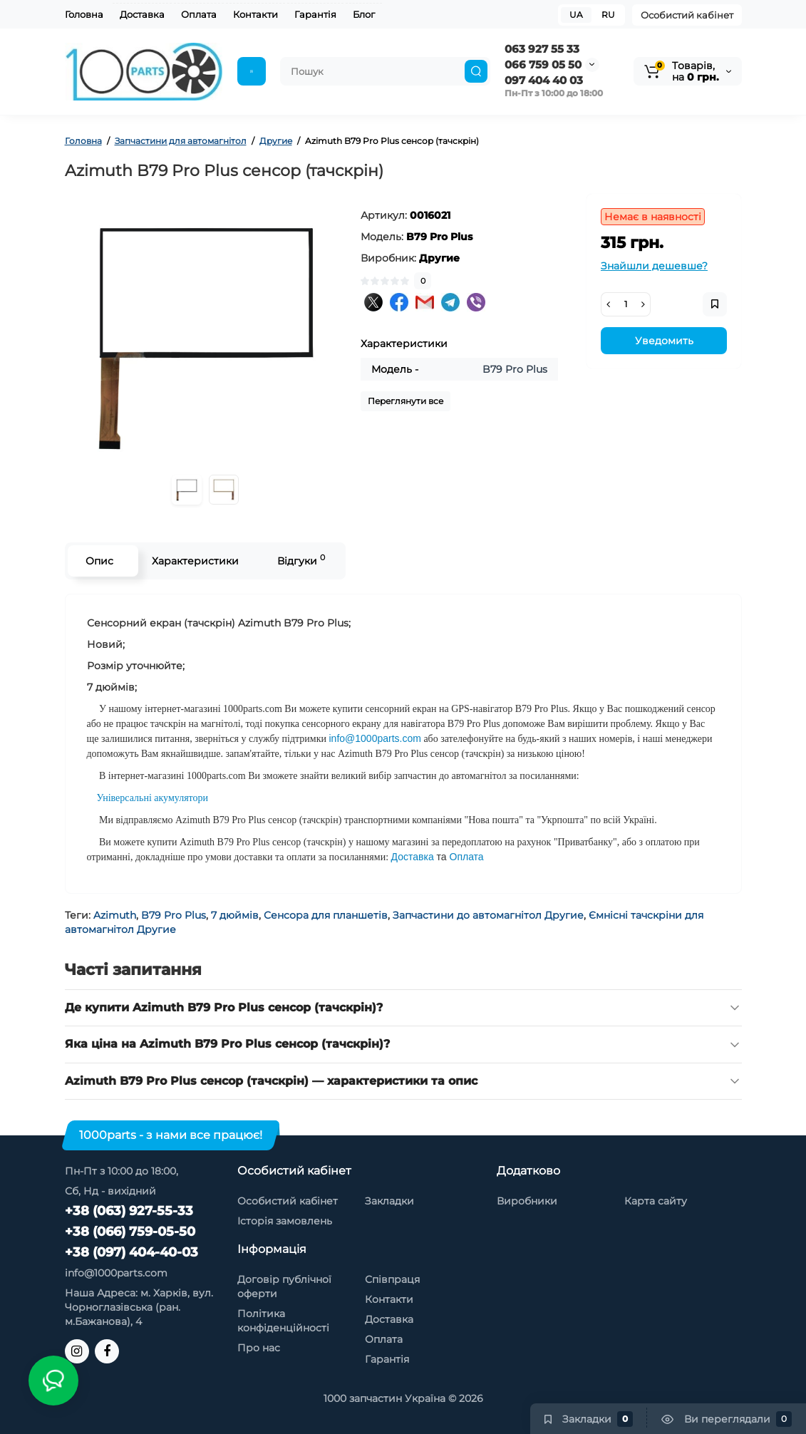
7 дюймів (235, 915)
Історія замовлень (284, 1220)
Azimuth (114, 915)
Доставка (142, 14)
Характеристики (195, 560)
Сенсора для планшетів (326, 915)
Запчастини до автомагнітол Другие (488, 915)
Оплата (199, 14)
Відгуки (301, 560)
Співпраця (392, 1279)
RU (608, 14)
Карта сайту (655, 1201)
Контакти (255, 14)
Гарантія (315, 14)
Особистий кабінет (687, 15)
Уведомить (664, 340)
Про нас (258, 1347)
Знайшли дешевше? (654, 265)
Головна (84, 14)
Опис (99, 560)
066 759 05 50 (543, 64)
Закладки (389, 1201)
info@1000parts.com (116, 1273)
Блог (364, 14)
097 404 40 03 (544, 80)
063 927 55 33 (542, 49)
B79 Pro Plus (173, 915)
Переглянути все (405, 401)
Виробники (527, 1201)
